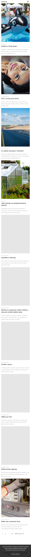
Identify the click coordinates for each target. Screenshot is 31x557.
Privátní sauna (6, 364)
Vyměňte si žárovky (8, 257)
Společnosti (5, 519)
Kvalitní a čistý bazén (9, 46)
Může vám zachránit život (10, 521)
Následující (19, 533)
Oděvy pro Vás (6, 417)
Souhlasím (15, 554)
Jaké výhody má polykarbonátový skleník (13, 204)
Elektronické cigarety (9, 469)
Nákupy (3, 44)
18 (12, 533)
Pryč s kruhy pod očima (10, 98)
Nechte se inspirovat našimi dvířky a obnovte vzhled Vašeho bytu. (14, 311)
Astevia (4, 2)
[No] (29, 553)
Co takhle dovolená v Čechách (12, 151)
